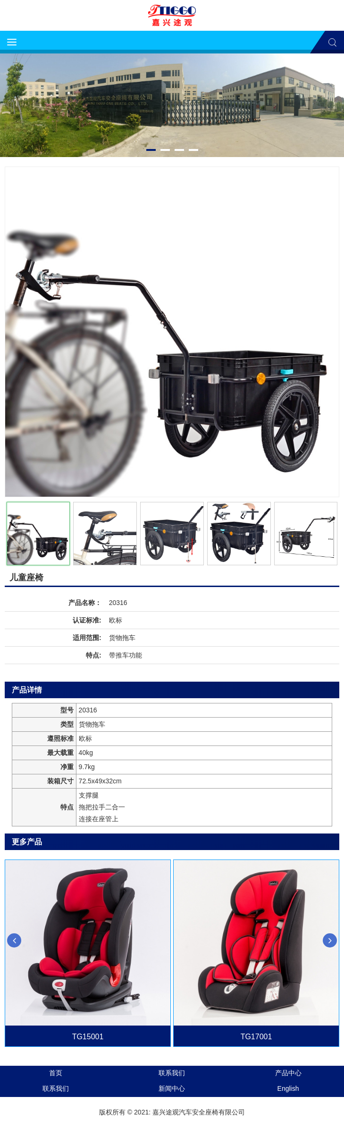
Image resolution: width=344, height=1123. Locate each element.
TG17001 (256, 1037)
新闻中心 (172, 1088)
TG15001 (88, 1037)
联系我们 (172, 1073)
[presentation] (14, 940)
